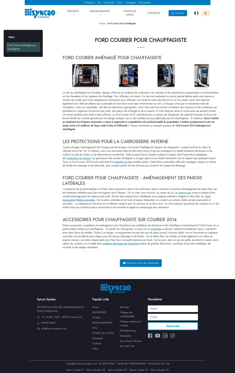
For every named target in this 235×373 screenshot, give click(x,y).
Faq (99, 2)
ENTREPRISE (99, 312)
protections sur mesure (79, 158)
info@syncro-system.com (51, 328)
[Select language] (196, 13)
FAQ (94, 328)
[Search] (205, 13)
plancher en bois (123, 162)
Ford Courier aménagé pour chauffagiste (21, 47)
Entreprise (89, 2)
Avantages (130, 2)
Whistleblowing (127, 330)
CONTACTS (153, 14)
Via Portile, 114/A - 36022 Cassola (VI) (59, 317)
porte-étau (156, 229)
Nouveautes (144, 2)
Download (108, 2)
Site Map (124, 307)
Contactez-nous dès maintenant (140, 263)
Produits (96, 317)
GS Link (165, 363)
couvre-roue (184, 192)
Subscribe (173, 326)
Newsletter (177, 13)
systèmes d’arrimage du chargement (121, 243)
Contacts (96, 343)
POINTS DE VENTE (129, 14)
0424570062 (46, 323)
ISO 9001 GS (127, 346)
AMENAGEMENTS (100, 14)
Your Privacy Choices (131, 341)
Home (102, 23)
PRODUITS (73, 14)
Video (119, 2)
